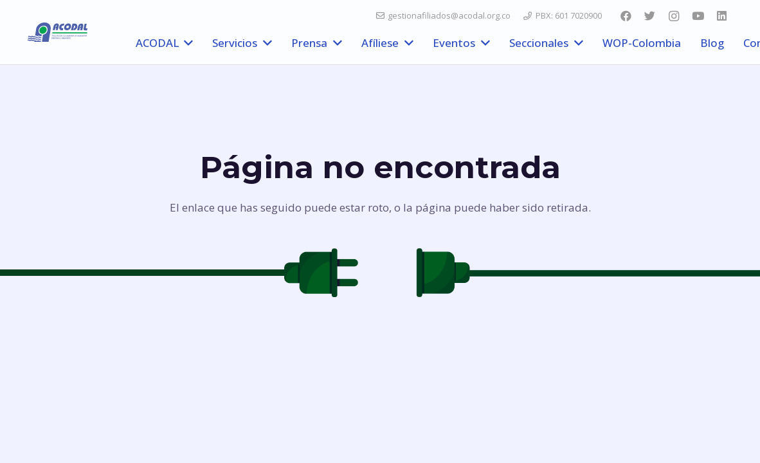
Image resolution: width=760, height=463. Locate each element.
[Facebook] (626, 16)
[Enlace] (57, 32)
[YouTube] (698, 16)
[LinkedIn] (722, 16)
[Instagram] (674, 16)
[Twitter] (649, 16)
